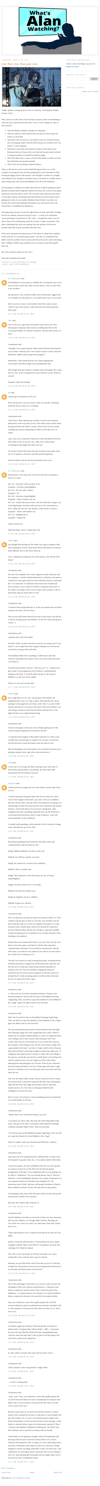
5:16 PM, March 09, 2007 (21, 1357)
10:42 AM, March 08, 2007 (22, 564)
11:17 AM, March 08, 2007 (22, 687)
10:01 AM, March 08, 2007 (22, 337)
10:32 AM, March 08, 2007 (22, 534)
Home (32, 1472)
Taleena (11, 694)
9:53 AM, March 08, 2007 (21, 314)
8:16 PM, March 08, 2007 (21, 1146)
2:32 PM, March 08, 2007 (21, 831)
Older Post (58, 1472)
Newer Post (5, 1472)
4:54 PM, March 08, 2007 (21, 1006)
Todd (10, 762)
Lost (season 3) (22, 264)
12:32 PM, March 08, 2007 (21, 717)
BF (9, 392)
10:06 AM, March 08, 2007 (22, 386)
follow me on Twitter (90, 91)
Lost (11, 264)
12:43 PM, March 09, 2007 (21, 1315)
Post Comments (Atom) (21, 1478)
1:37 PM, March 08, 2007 (21, 777)
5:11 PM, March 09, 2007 (21, 1342)
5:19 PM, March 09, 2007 (21, 1371)
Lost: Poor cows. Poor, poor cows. (19, 63)
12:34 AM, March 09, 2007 (22, 1273)
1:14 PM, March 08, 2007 (21, 756)
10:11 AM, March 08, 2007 (22, 410)
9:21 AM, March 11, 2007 (21, 1462)
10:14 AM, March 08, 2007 (22, 464)
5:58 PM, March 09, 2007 (21, 1386)
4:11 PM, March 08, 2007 (21, 983)
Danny (10, 540)
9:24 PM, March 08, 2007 (21, 1206)
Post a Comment (7, 1468)
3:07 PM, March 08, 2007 (21, 907)
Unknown (12, 783)
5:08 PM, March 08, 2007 (21, 1104)
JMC (10, 320)
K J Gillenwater (14, 278)
